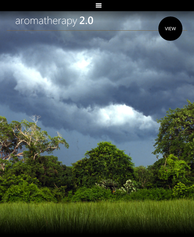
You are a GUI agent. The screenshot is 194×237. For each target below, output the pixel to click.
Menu (97, 5)
